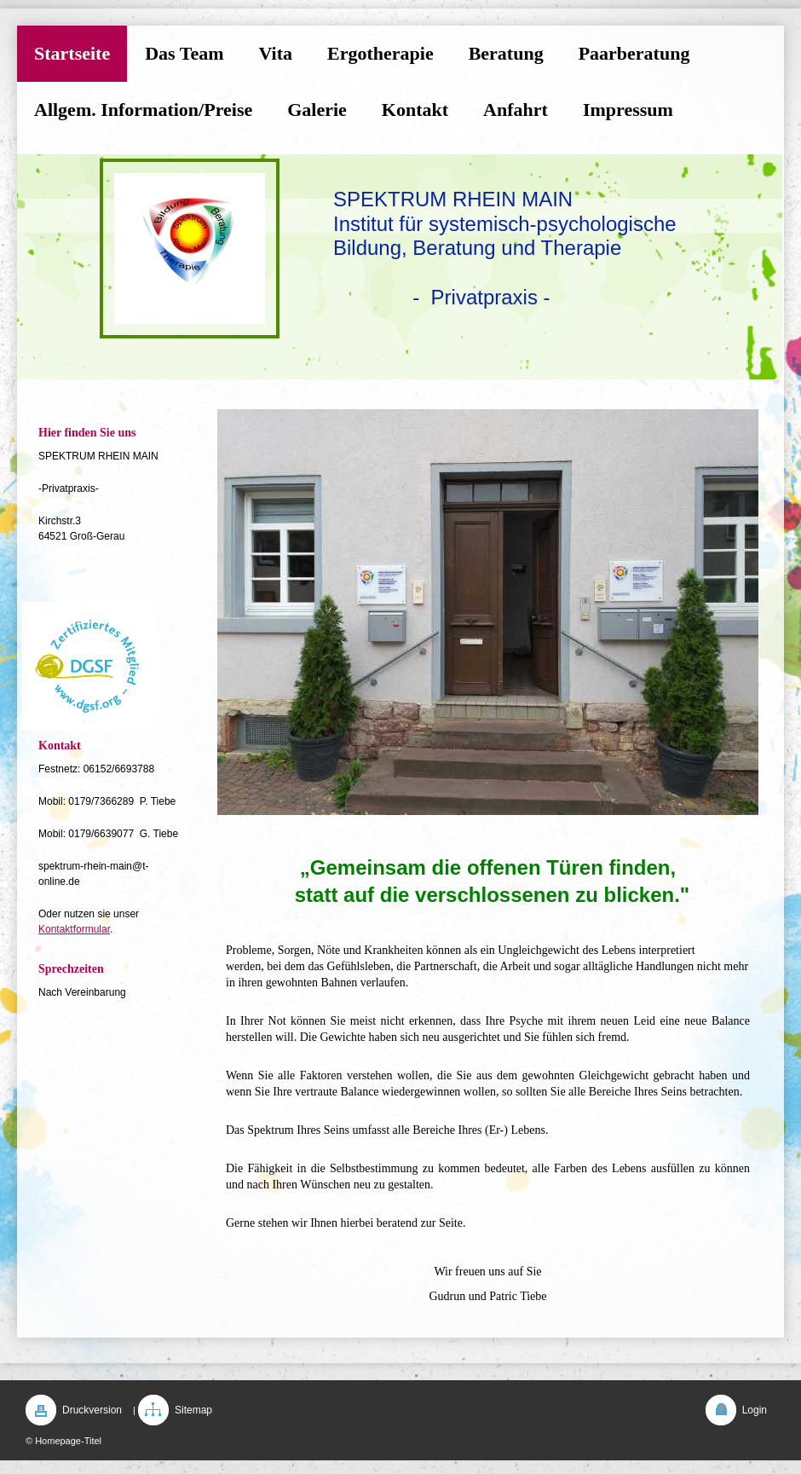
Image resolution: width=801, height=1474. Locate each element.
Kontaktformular (74, 929)
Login (754, 1410)
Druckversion (92, 1410)
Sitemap (193, 1410)
